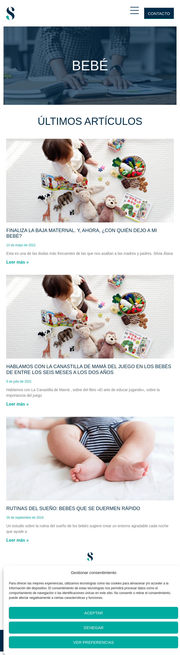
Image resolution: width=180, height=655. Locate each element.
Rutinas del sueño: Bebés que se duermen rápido (73, 508)
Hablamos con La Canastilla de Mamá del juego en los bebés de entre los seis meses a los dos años (88, 369)
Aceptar (93, 613)
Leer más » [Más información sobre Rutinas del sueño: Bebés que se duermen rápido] (17, 540)
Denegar (94, 627)
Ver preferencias (93, 642)
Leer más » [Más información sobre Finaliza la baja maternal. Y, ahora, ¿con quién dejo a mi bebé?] (17, 262)
